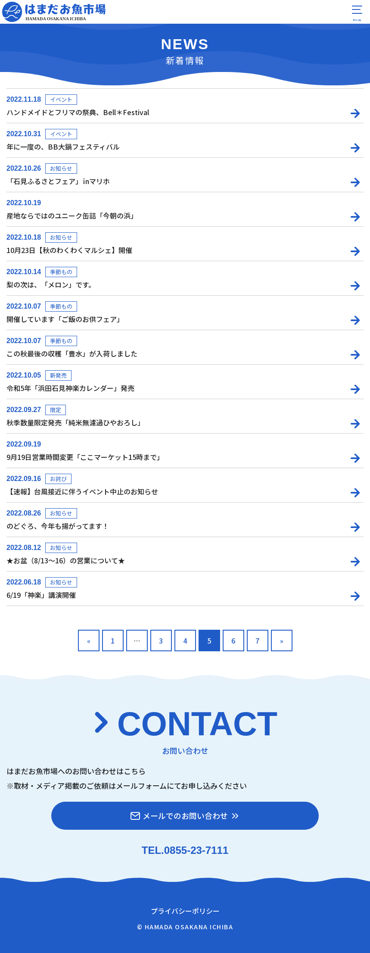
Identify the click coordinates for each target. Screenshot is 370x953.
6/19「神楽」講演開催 (41, 595)
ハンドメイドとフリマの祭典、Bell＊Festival (77, 112)
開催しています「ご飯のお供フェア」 (65, 319)
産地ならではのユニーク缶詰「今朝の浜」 (71, 215)
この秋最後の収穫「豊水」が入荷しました (71, 353)
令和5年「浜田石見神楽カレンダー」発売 (70, 388)
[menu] (357, 13)
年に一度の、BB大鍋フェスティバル (63, 146)
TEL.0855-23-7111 (185, 850)
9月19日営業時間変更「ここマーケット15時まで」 (85, 457)
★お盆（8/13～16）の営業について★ (65, 560)
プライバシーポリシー (185, 911)
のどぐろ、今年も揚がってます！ (57, 526)
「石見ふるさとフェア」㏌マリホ (58, 181)
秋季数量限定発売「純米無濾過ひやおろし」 (75, 422)
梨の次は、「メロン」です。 (50, 284)
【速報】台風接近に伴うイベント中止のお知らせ (82, 491)
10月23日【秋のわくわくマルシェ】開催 (69, 250)
